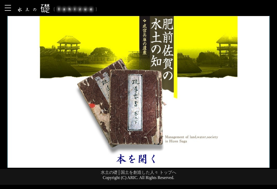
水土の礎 (109, 172)
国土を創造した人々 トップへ (148, 172)
